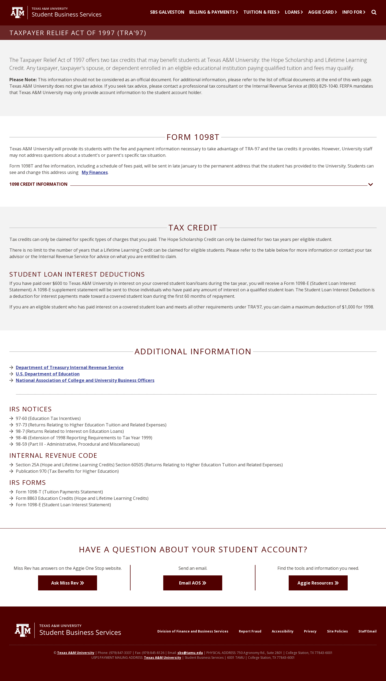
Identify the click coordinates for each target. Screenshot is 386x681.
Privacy (310, 635)
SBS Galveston (167, 14)
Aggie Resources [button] (315, 587)
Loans (294, 14)
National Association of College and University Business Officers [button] (85, 385)
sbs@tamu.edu (190, 657)
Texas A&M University (75, 657)
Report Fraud (250, 635)
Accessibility (283, 635)
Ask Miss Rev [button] (65, 587)
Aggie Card (322, 14)
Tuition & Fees (261, 14)
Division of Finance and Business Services (192, 635)
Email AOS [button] (190, 587)
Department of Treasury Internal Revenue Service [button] (70, 372)
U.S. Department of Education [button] (48, 378)
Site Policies (337, 635)
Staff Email (367, 635)
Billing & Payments (214, 14)
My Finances (95, 177)
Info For (354, 14)
